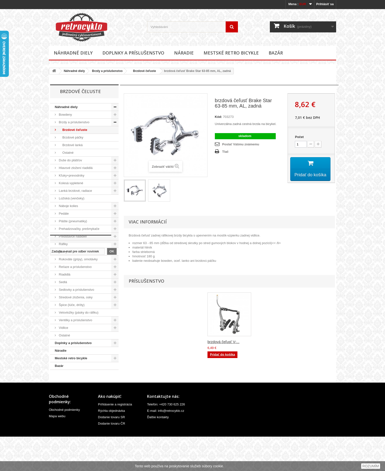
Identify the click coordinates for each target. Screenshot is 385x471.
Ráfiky (63, 244)
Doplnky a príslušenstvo (133, 53)
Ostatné (66, 152)
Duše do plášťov (70, 160)
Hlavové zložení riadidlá (75, 168)
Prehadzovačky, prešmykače (78, 229)
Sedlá (62, 282)
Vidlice (63, 328)
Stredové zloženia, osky (75, 297)
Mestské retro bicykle (231, 53)
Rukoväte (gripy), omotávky (78, 259)
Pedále (63, 213)
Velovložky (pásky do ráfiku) (78, 312)
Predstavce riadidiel (72, 236)
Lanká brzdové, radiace (75, 191)
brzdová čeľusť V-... (223, 342)
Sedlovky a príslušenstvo (76, 289)
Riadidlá (64, 274)
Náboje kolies (68, 206)
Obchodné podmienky (64, 444)
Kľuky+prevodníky (71, 175)
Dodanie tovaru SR (111, 451)
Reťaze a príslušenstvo (75, 267)
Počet (299, 137)
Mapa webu (57, 450)
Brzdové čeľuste (143, 71)
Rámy (62, 251)
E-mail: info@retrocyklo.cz (165, 445)
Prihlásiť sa (325, 4)
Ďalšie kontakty (158, 451)
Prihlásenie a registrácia (115, 439)
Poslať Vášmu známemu (240, 144)
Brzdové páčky (70, 137)
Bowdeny (65, 114)
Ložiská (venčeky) (71, 198)
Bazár (276, 53)
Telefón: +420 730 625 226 (166, 439)
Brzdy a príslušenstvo (107, 71)
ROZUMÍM (370, 466)
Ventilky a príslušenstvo (75, 320)
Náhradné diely (73, 53)
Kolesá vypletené (70, 183)
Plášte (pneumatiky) (72, 221)
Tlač (225, 151)
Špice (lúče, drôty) (71, 305)
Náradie (184, 53)
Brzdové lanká (70, 145)
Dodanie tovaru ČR (111, 458)
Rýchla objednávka (111, 445)
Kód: (218, 117)
